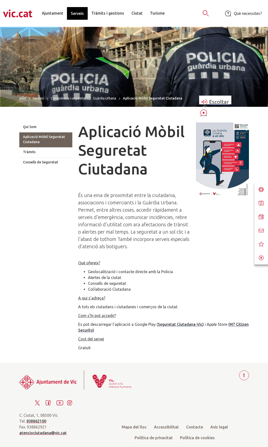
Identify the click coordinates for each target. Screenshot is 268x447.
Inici (22, 98)
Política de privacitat (154, 438)
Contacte (194, 427)
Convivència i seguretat (68, 98)
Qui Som (29, 127)
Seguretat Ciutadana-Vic (180, 324)
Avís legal (219, 427)
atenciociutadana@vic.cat (43, 433)
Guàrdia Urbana (104, 98)
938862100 (36, 421)
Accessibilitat (166, 427)
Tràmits (29, 152)
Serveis (38, 98)
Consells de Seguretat (40, 162)
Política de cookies (197, 438)
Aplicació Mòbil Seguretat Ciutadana (44, 139)
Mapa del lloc (134, 427)
